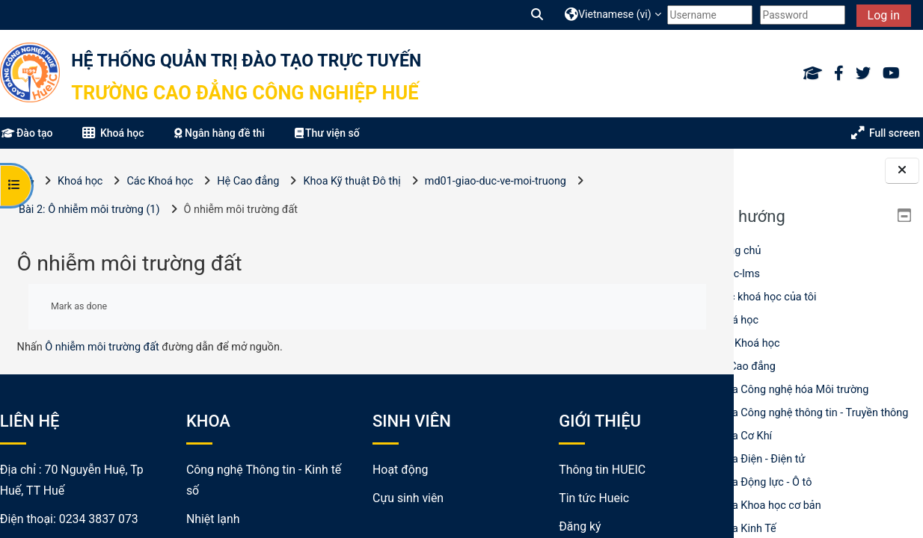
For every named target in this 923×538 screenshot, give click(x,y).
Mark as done (79, 306)
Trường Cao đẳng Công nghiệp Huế (244, 92)
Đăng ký (544, 526)
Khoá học (736, 320)
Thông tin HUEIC (567, 470)
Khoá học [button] (113, 133)
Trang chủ (737, 250)
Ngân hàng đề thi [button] (219, 133)
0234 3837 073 (98, 519)
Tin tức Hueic (559, 498)
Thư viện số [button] (327, 133)
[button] (537, 14)
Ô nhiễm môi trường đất (102, 347)
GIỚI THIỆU (565, 421)
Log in (884, 15)
